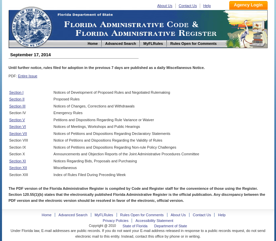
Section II (17, 99)
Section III (17, 106)
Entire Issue (27, 76)
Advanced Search (73, 215)
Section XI (17, 161)
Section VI (17, 127)
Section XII (18, 168)
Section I (16, 92)
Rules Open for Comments (142, 215)
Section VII (18, 134)
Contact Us (188, 6)
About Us (164, 6)
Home (31, 26)
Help (207, 6)
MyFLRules (104, 215)
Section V (17, 120)
